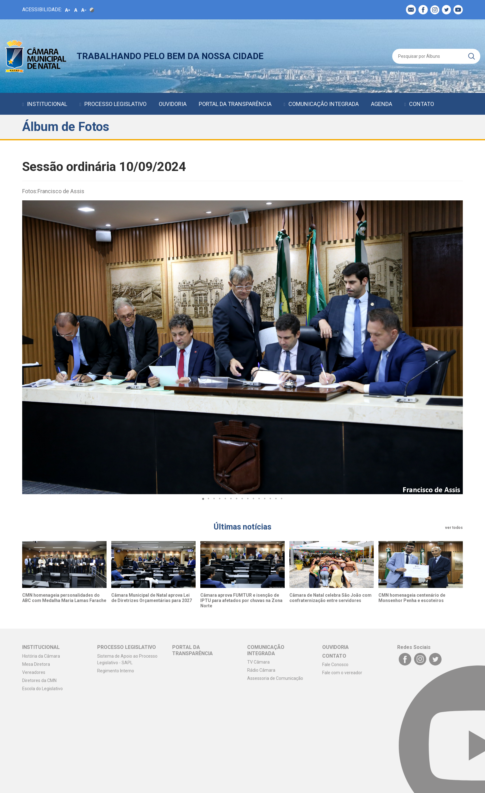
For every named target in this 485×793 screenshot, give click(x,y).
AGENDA (381, 104)
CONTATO (421, 104)
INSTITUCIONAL (47, 104)
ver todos (454, 527)
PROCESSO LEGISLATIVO (115, 104)
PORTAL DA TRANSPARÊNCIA (235, 104)
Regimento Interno (115, 670)
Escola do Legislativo (42, 688)
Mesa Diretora (36, 664)
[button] (457, 347)
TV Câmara (258, 662)
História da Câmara (41, 656)
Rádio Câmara (261, 670)
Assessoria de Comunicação (275, 678)
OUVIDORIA (173, 104)
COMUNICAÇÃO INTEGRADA (323, 104)
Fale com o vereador (342, 672)
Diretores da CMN (39, 680)
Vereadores (33, 672)
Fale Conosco (335, 664)
